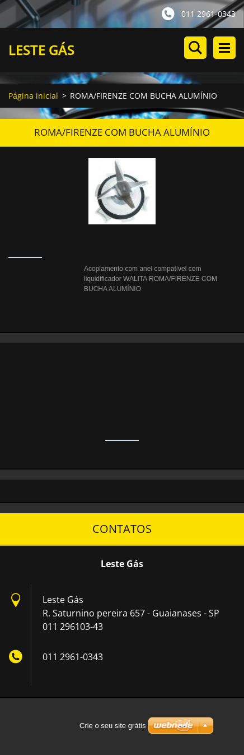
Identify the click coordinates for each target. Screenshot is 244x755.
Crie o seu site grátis (112, 725)
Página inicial (33, 95)
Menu (224, 47)
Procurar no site (195, 47)
